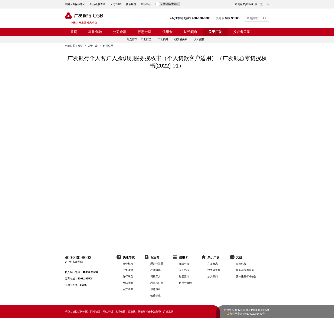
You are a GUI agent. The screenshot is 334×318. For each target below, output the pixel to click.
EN (267, 4)
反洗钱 (131, 311)
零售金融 (95, 32)
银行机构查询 (97, 4)
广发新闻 (163, 39)
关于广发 (215, 32)
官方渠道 (128, 289)
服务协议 (155, 289)
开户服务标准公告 (246, 276)
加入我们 (212, 276)
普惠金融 (144, 32)
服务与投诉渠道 (245, 270)
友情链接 (120, 311)
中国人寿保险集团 (75, 4)
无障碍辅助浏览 (170, 4)
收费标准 (155, 295)
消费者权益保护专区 (76, 311)
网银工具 (155, 276)
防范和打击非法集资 (149, 311)
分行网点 (128, 276)
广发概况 (146, 39)
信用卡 (167, 32)
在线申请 (184, 263)
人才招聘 (116, 4)
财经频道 (190, 32)
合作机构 (128, 263)
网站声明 (108, 311)
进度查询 (184, 276)
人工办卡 (184, 270)
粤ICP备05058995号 (257, 310)
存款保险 (241, 263)
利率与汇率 (156, 282)
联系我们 (131, 4)
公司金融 (120, 32)
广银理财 (128, 270)
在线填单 (155, 270)
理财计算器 (156, 263)
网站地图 (128, 282)
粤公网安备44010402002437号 (247, 313)
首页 (73, 32)
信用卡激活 (185, 282)
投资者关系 (241, 32)
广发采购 (168, 311)
